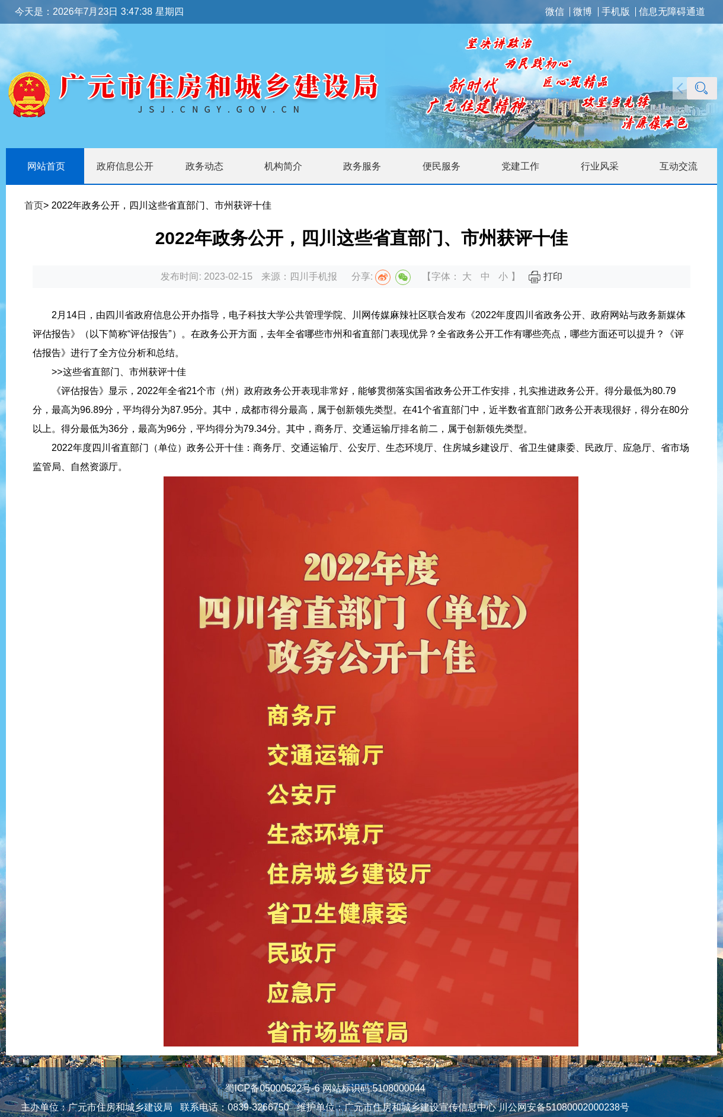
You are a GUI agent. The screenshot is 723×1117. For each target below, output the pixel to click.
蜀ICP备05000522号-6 (272, 1088)
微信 (554, 12)
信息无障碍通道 (672, 12)
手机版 (616, 12)
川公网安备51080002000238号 (563, 1107)
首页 (33, 205)
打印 (545, 276)
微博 (582, 12)
